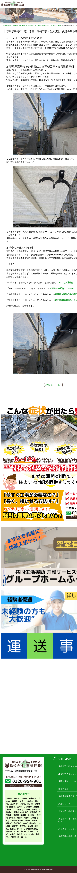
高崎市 (16, 798)
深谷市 (15, 826)
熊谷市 (22, 826)
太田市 (22, 801)
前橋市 (24, 798)
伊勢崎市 (32, 798)
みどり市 (14, 804)
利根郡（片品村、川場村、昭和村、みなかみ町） (23, 818)
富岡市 (15, 801)
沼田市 (22, 804)
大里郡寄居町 (31, 829)
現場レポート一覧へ (53, 385)
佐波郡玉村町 (17, 821)
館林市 (30, 801)
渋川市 (30, 804)
